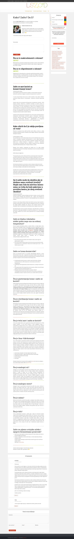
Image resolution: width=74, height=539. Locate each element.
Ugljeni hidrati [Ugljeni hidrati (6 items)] (55, 66)
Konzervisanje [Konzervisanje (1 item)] (55, 56)
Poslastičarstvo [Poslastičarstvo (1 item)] (62, 62)
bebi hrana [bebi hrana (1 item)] (54, 51)
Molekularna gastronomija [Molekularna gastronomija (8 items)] (57, 57)
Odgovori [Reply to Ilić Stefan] (16, 495)
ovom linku (29, 362)
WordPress (24, 537)
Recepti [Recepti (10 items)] (62, 63)
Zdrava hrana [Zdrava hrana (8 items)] (58, 68)
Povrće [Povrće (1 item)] (54, 63)
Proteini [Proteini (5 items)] (58, 63)
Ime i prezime (12, 525)
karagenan (31, 230)
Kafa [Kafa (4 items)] (60, 54)
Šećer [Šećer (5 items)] (63, 68)
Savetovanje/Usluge (37, 11)
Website (36, 525)
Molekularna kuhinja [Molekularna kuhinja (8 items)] (56, 59)
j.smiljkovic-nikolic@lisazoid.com (58, 28)
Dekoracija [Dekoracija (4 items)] (59, 51)
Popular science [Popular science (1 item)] (55, 62)
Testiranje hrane (28, 11)
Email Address (54, 37)
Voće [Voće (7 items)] (53, 68)
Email (23, 525)
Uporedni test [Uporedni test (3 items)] (61, 66)
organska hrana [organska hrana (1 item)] (55, 60)
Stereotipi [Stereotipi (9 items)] (58, 65)
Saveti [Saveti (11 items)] (54, 65)
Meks (18, 537)
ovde (33, 361)
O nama (44, 11)
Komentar (11, 514)
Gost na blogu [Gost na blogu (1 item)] (55, 54)
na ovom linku (21, 442)
